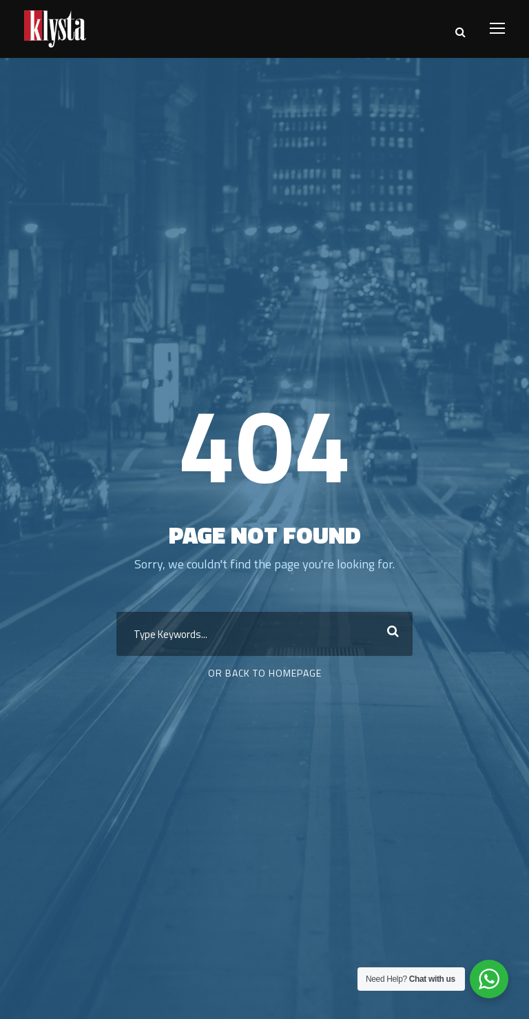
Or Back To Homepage (265, 673)
